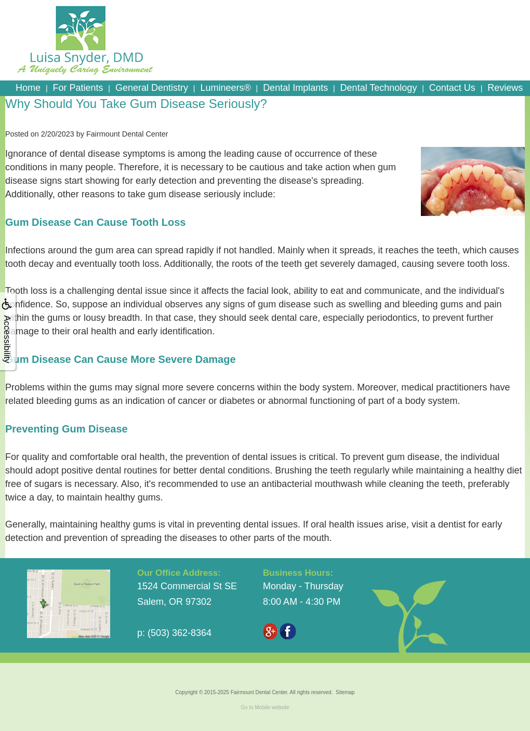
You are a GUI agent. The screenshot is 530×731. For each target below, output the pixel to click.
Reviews (505, 88)
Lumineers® (225, 88)
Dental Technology (378, 88)
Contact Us (452, 88)
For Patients (77, 88)
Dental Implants (295, 88)
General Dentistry (151, 88)
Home (28, 88)
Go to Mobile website (265, 707)
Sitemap (345, 692)
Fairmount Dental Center (259, 692)
